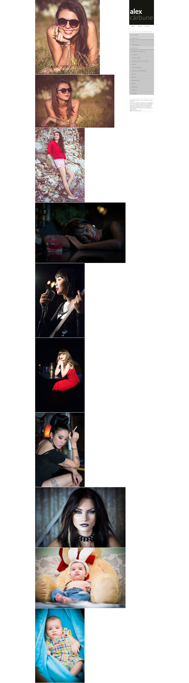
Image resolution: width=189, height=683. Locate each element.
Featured (134, 35)
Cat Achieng (137, 67)
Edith (134, 77)
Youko (134, 93)
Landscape (134, 38)
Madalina (136, 80)
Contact (147, 26)
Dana (134, 74)
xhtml (131, 110)
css (138, 110)
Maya (134, 83)
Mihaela (135, 87)
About (140, 26)
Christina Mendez (139, 70)
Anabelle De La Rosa (140, 61)
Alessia (135, 54)
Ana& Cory (136, 58)
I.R (133, 41)
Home (133, 26)
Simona (135, 90)
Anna (134, 64)
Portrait (134, 48)
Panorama (136, 45)
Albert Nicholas (139, 51)
